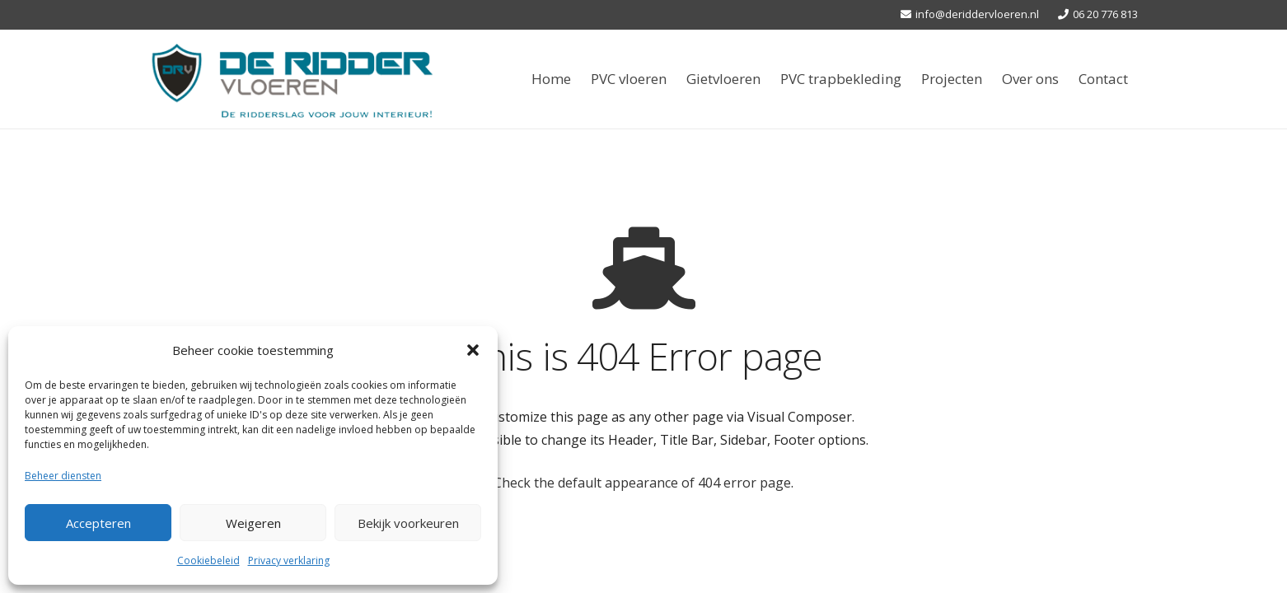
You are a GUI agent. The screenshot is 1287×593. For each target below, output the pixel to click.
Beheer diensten (63, 476)
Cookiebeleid (208, 560)
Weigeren (253, 523)
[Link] (292, 79)
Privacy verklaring (289, 560)
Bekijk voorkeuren (408, 523)
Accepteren (98, 523)
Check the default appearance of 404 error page (642, 483)
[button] (473, 350)
